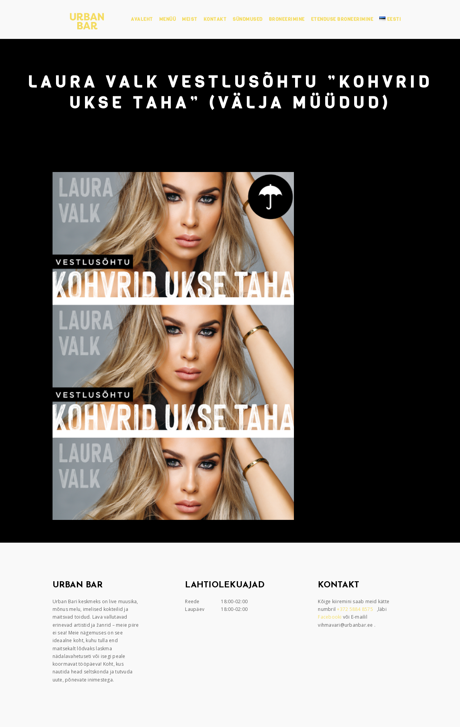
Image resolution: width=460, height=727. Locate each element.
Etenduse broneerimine (342, 19)
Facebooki (330, 617)
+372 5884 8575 (355, 609)
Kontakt (215, 19)
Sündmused (248, 19)
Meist (189, 19)
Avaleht (142, 19)
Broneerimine (287, 19)
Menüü (167, 19)
